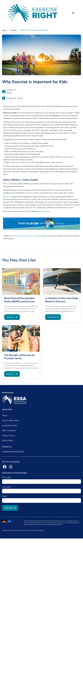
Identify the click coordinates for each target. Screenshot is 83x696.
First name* (7, 477)
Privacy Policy (7, 440)
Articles (14, 30)
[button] (73, 13)
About (4, 415)
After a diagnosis (9, 430)
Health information (9, 425)
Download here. (44, 211)
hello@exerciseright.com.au (13, 451)
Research (7, 196)
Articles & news (8, 435)
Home (4, 30)
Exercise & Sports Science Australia (26, 236)
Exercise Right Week (10, 420)
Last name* (7, 487)
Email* (5, 496)
